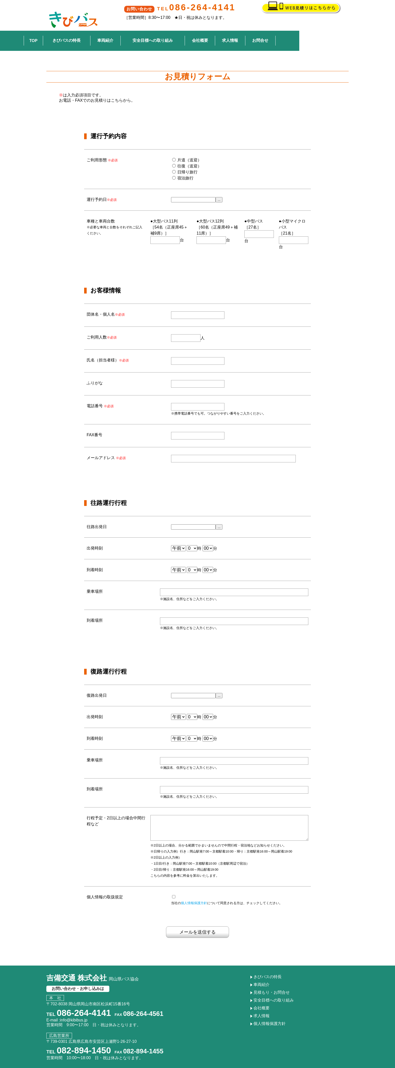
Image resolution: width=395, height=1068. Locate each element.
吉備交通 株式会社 (92, 969)
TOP (81, 30)
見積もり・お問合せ (271, 983)
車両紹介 (153, 30)
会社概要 (248, 30)
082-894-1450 (84, 1041)
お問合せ (308, 30)
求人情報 (278, 30)
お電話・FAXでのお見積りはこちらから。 (97, 86)
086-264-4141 (209, 7)
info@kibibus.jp (73, 1011)
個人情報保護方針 (194, 894)
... (219, 186)
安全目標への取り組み (200, 30)
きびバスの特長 (114, 30)
